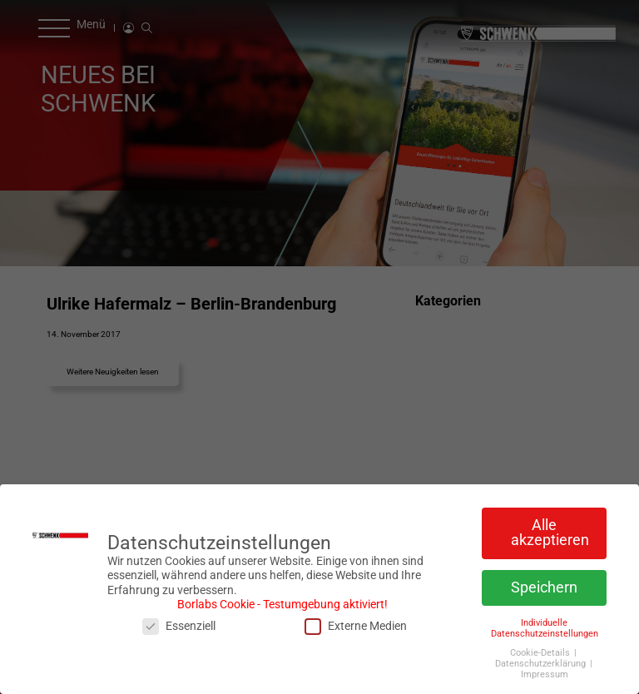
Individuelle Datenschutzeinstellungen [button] (544, 623)
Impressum (544, 670)
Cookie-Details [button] (541, 648)
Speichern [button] (544, 583)
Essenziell (178, 622)
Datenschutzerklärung (541, 659)
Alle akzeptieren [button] (550, 528)
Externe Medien (356, 622)
